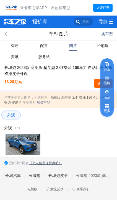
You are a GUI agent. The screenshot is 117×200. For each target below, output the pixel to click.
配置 (44, 45)
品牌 (107, 83)
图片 (73, 45)
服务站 (44, 56)
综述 (15, 45)
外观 (11, 115)
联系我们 (83, 189)
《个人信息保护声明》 (45, 163)
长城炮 (34, 175)
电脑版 (32, 189)
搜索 (85, 21)
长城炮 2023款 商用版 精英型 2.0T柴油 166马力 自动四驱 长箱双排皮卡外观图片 (94, 175)
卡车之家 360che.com (15, 21)
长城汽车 (13, 175)
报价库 (39, 21)
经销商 (102, 45)
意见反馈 (57, 189)
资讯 (15, 56)
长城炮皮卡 (58, 175)
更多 (107, 111)
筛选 (107, 69)
